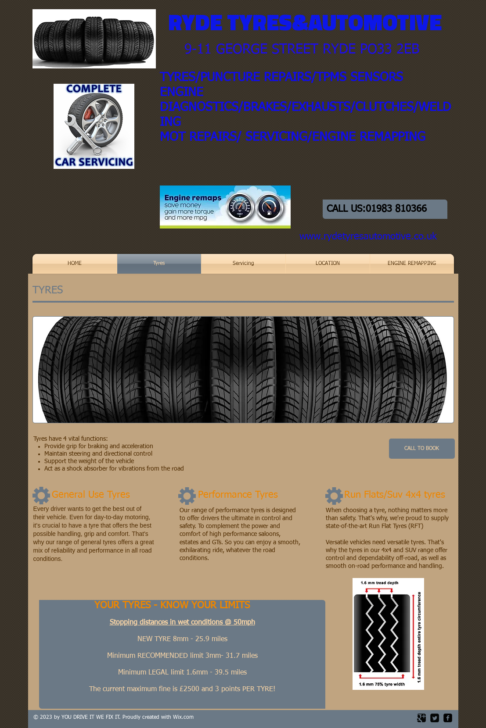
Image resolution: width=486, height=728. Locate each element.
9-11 (198, 50)
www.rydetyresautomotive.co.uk (368, 237)
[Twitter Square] (434, 718)
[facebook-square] (447, 718)
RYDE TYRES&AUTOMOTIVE (305, 22)
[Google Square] (421, 718)
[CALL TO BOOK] (422, 449)
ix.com (186, 717)
